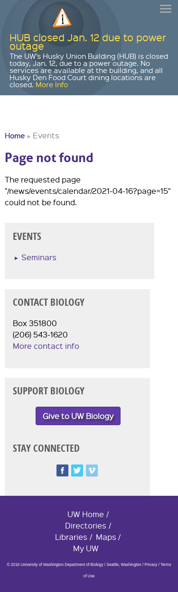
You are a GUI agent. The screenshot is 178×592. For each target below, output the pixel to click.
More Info (52, 84)
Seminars (38, 257)
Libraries (71, 537)
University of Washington (22, 120)
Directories (85, 525)
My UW (86, 548)
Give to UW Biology (78, 416)
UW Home (85, 514)
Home (15, 135)
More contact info (46, 346)
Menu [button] (166, 9)
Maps (106, 537)
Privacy (151, 565)
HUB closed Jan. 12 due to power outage (87, 41)
